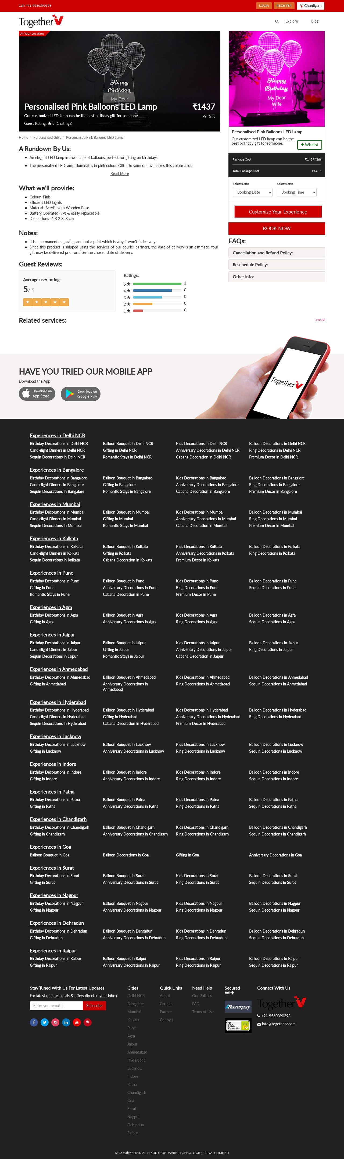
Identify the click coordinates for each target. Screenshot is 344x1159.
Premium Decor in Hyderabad (200, 723)
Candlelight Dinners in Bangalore (57, 484)
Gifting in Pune (42, 587)
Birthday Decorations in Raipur (55, 958)
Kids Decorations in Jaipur (198, 643)
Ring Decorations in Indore (198, 779)
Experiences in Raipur (53, 951)
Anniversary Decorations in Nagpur (132, 910)
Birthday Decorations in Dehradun (58, 931)
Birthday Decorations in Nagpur (56, 903)
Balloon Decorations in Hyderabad (277, 710)
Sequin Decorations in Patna (272, 806)
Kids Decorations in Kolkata (199, 546)
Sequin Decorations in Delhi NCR (57, 457)
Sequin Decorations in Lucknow (275, 751)
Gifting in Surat (42, 882)
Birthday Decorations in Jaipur (55, 643)
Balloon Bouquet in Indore (124, 772)
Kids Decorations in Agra (196, 615)
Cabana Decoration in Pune (126, 594)
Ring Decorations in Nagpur (199, 910)
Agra (131, 1036)
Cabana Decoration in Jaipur (199, 656)
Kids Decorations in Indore (198, 772)
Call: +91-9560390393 (35, 5)
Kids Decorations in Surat (197, 875)
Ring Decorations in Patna (197, 806)
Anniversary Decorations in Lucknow (133, 751)
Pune (131, 1028)
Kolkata (133, 1020)
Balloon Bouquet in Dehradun (127, 931)
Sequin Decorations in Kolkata (55, 560)
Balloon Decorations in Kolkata (274, 546)
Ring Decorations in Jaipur (271, 649)
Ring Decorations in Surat (197, 882)
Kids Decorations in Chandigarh (202, 827)
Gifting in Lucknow (45, 751)
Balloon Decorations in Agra (272, 615)
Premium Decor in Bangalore (273, 491)
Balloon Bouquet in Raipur (124, 958)
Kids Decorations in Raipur (198, 958)
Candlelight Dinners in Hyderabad (57, 716)
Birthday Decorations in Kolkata (56, 546)
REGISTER (284, 5)
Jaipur (132, 1044)
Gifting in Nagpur (44, 910)
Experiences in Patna (52, 792)
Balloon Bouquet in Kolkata (125, 546)
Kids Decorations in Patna (197, 799)
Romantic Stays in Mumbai (125, 525)
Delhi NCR (136, 995)
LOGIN (264, 5)
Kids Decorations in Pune (197, 581)
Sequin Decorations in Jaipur (54, 656)
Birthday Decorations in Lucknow (57, 744)
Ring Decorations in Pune (197, 587)
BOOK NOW (277, 228)
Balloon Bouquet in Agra (123, 615)
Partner (166, 1011)
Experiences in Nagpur (54, 895)
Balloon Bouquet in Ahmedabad (129, 677)
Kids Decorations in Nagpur (199, 903)
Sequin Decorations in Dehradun (276, 938)
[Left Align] (27, 302)
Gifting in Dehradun (46, 938)
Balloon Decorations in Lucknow (276, 744)
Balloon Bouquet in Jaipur (124, 643)
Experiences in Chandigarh (58, 819)
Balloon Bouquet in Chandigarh (129, 827)
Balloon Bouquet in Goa (49, 855)
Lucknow (134, 1068)
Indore (132, 1076)
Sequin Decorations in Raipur (273, 965)
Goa (130, 1100)
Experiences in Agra (51, 607)
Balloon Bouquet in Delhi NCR (128, 443)
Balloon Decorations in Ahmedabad (278, 677)
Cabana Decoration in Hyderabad (131, 723)
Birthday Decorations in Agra (54, 615)
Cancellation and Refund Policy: (263, 252)
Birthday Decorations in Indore (55, 772)
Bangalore (135, 1003)
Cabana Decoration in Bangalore (203, 491)
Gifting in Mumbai (118, 519)
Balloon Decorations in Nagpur (274, 903)
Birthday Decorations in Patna (55, 799)
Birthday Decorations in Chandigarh (59, 827)
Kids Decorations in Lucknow (200, 744)
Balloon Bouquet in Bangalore (127, 478)
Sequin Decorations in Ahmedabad (278, 684)
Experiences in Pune (51, 573)
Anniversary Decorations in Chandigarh (135, 834)
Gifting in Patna (42, 806)
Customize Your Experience (278, 212)
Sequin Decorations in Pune (272, 587)
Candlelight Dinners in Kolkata (54, 553)
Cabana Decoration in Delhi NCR (203, 457)
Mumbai (134, 1011)
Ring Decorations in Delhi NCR (274, 450)
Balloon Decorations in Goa (126, 855)
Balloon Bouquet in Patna (124, 799)
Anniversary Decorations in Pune (130, 587)
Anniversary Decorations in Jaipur (204, 649)
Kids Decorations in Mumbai (199, 512)
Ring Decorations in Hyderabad (275, 716)
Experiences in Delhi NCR (57, 435)
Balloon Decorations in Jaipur (273, 643)
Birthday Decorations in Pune (54, 581)
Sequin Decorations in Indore (273, 779)
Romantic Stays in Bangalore (126, 491)
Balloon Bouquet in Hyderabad (128, 710)
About (165, 995)
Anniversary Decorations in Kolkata (205, 553)
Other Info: (243, 276)
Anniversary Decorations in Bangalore (207, 484)
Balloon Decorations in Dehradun (277, 931)
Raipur (132, 1132)
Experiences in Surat (52, 868)
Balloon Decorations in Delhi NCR (277, 443)
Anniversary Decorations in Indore (131, 779)
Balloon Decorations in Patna (273, 799)
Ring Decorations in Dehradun (201, 938)
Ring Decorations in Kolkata (272, 553)
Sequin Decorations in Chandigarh (277, 834)
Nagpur (133, 1116)
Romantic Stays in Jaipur (123, 656)
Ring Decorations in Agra (196, 622)
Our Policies (202, 995)
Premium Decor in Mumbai (271, 525)
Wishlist (309, 145)
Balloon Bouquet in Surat (124, 875)
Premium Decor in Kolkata (197, 560)
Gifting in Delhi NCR (120, 450)
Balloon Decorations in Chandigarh (278, 827)
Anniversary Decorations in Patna (130, 806)
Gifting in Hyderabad (120, 716)
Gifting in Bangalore (119, 484)
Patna (132, 1084)
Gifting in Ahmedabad (48, 684)
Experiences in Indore (53, 764)
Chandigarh (136, 1092)
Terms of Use (203, 1011)
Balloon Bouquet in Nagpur (125, 903)
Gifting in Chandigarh (47, 834)
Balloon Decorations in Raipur (274, 958)
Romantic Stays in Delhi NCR (127, 457)
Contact (166, 1020)
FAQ (195, 1003)
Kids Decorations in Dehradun (201, 931)
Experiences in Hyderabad (58, 702)
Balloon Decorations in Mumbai (275, 512)
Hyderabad (136, 1060)
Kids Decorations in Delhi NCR (201, 443)
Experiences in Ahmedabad (59, 669)
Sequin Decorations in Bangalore (57, 491)
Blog (314, 21)
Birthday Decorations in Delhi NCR (59, 443)
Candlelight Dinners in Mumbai (55, 519)
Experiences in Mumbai (55, 504)
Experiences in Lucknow (55, 736)
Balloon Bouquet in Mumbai (126, 512)
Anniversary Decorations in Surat (130, 882)
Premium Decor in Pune (196, 594)
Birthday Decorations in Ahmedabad (60, 677)
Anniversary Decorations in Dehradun (134, 938)
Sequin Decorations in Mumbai (55, 525)
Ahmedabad (137, 1052)
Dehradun (135, 1124)
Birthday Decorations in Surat (54, 875)
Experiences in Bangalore (57, 470)
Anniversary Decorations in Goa (275, 855)
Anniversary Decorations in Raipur (131, 965)
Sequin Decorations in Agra (272, 622)
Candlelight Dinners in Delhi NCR (57, 450)
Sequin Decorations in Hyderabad (58, 723)
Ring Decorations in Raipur (198, 965)
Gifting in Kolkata (117, 553)
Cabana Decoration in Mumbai (201, 525)
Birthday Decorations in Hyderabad (59, 710)
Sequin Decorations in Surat (272, 882)
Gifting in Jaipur (116, 649)
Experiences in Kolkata (54, 538)
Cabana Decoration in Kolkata (127, 560)
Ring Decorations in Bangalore (274, 484)
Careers (166, 1003)
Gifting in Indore (43, 779)
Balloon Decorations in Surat (273, 875)
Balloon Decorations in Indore (274, 772)
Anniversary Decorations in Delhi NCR (207, 450)
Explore (291, 21)
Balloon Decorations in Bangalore (276, 478)
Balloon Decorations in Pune (272, 581)
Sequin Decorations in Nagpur (274, 910)
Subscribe (94, 1005)
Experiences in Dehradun (57, 923)
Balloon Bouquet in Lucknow (127, 744)
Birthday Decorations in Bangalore (58, 478)
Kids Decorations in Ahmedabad (203, 677)
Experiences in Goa (50, 847)
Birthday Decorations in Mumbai (57, 512)
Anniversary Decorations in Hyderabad (208, 716)
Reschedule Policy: (250, 264)
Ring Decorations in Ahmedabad (203, 684)
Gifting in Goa (187, 855)
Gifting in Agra (41, 622)
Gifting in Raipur (43, 965)
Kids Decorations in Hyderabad (202, 710)
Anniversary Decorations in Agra (129, 622)
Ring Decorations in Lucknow (200, 751)
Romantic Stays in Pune (49, 594)
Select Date (241, 184)
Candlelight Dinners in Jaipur (53, 649)
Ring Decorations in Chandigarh (202, 834)
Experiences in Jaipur (52, 635)
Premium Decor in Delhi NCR (273, 457)
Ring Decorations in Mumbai (273, 519)
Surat (131, 1108)
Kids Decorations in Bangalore (201, 478)
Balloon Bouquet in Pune (123, 581)
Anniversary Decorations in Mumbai (206, 519)
